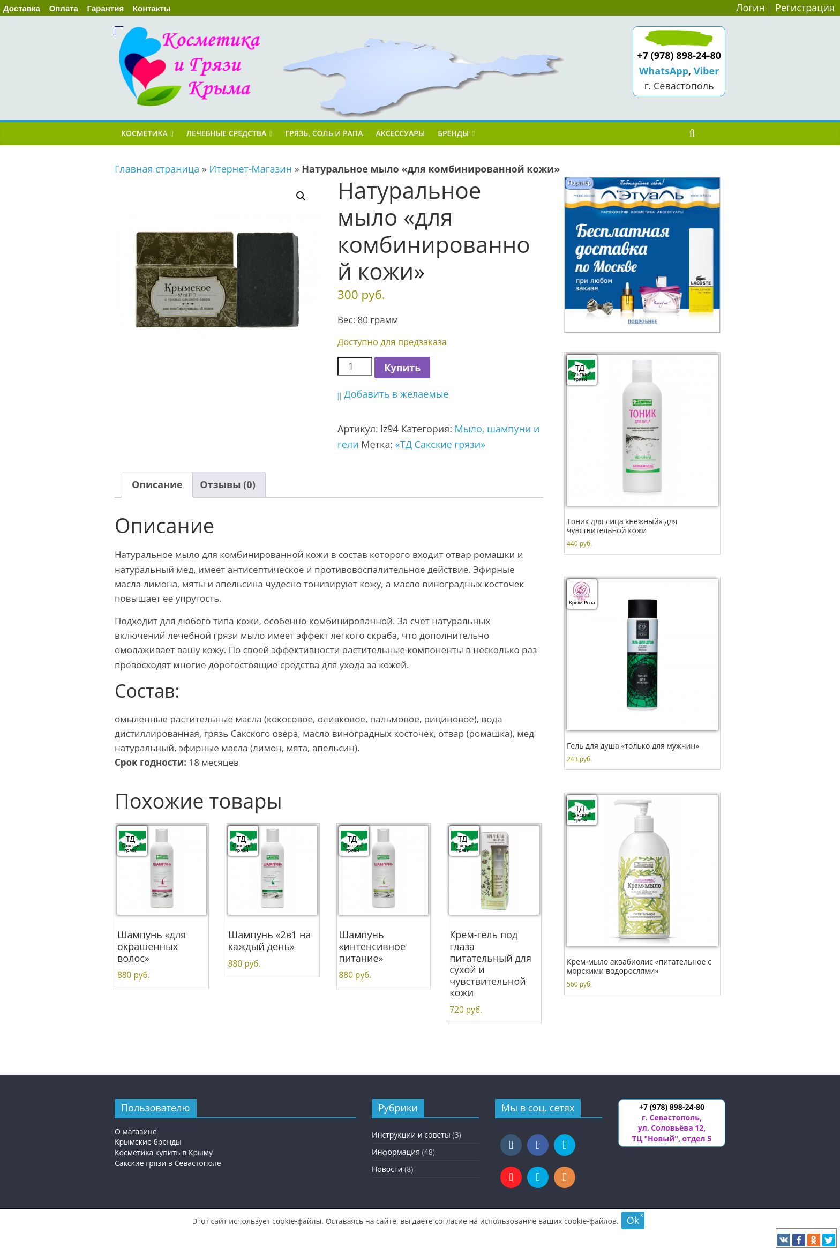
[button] (301, 196)
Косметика (144, 133)
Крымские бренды (148, 1142)
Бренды (453, 133)
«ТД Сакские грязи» (440, 444)
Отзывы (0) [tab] (227, 484)
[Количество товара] (355, 366)
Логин (750, 7)
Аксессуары (400, 133)
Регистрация (805, 7)
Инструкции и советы (411, 1135)
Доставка (21, 8)
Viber (706, 70)
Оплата (63, 8)
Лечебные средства (226, 133)
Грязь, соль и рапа (324, 133)
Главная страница (157, 168)
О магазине (136, 1131)
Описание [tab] (157, 484)
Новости (387, 1169)
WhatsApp (663, 70)
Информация (396, 1152)
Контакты (152, 8)
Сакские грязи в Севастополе (168, 1163)
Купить (402, 367)
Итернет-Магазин (250, 168)
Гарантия (105, 8)
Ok (633, 1220)
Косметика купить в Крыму (164, 1152)
